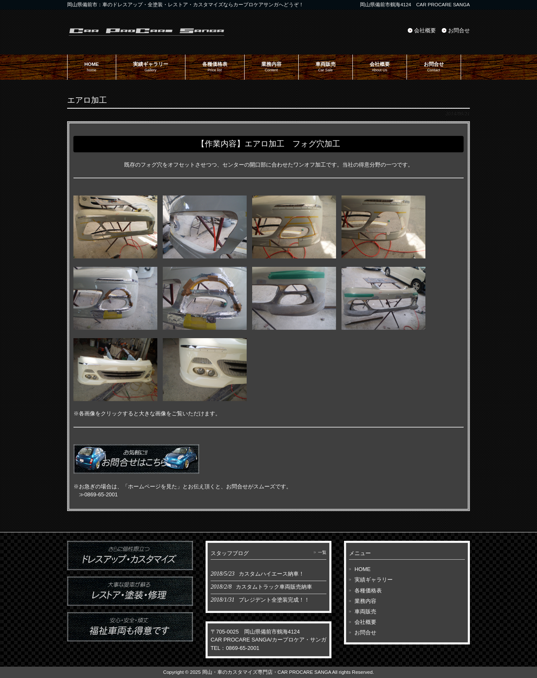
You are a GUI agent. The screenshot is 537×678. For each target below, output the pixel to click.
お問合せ (459, 30)
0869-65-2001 (101, 494)
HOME (362, 569)
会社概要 (425, 30)
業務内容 (365, 601)
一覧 (322, 552)
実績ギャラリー (374, 579)
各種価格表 (368, 590)
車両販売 (365, 611)
